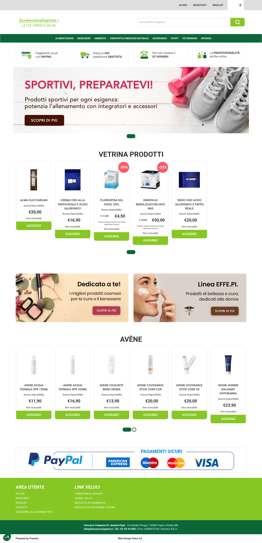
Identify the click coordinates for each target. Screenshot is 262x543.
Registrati (199, 5)
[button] (131, 136)
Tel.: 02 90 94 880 (126, 529)
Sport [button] (174, 38)
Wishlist (217, 5)
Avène (131, 339)
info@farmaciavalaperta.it (98, 529)
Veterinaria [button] (189, 38)
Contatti (21, 507)
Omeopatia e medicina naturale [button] (129, 38)
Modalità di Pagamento (90, 502)
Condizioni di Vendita (89, 493)
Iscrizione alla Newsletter (34, 511)
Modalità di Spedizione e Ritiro (95, 507)
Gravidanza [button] (160, 38)
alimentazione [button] (64, 38)
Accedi (183, 5)
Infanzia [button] (206, 38)
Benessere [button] (84, 38)
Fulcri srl (137, 538)
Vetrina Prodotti (131, 154)
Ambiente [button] (100, 38)
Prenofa (33, 538)
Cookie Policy (83, 498)
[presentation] (9, 203)
